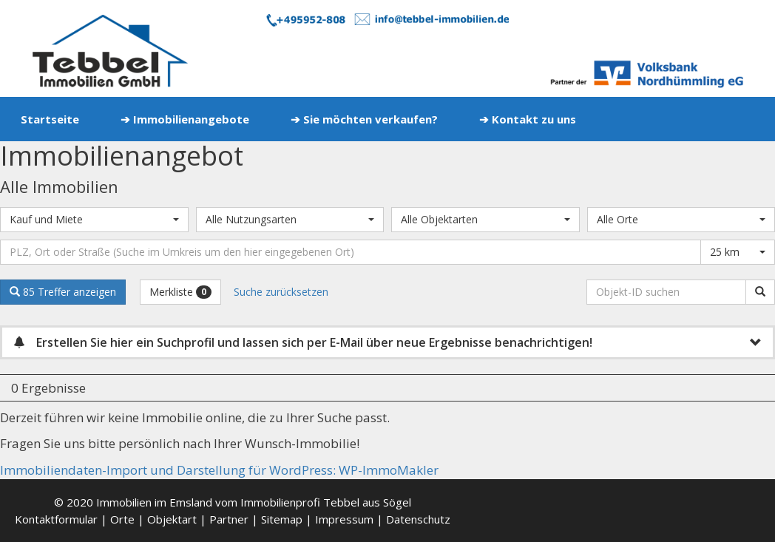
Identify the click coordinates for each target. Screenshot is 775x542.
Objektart (172, 519)
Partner (228, 519)
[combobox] (94, 219)
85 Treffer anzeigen (63, 292)
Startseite (50, 119)
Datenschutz (418, 519)
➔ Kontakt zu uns (527, 119)
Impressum (344, 519)
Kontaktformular (56, 519)
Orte (122, 519)
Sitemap (281, 519)
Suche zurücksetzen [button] (281, 292)
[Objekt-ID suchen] (668, 292)
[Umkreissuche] (350, 252)
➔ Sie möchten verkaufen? (364, 119)
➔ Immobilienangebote (185, 119)
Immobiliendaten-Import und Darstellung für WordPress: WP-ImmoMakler (219, 469)
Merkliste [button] (180, 292)
